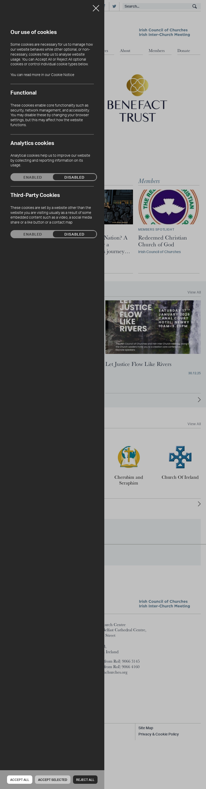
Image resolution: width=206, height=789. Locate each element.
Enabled (32, 177)
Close (96, 6)
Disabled (74, 177)
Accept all (19, 780)
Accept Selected (52, 780)
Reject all (85, 780)
